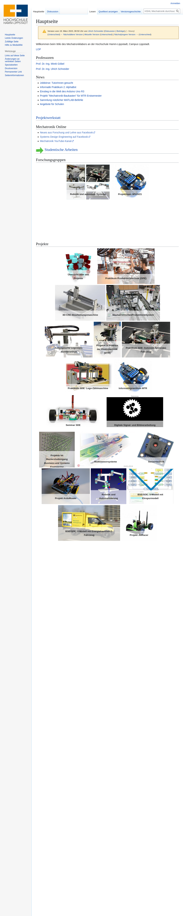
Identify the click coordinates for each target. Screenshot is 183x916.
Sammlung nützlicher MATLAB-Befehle (61, 100)
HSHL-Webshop (49, 835)
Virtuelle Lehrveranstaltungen (58, 586)
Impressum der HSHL (52, 839)
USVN (43, 826)
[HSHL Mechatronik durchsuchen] (162, 11)
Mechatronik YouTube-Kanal (55, 141)
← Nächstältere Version (72, 34)
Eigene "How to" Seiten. (53, 859)
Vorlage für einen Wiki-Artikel (56, 871)
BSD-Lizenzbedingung (53, 889)
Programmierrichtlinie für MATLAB (59, 880)
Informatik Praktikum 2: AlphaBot (58, 87)
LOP (38, 49)
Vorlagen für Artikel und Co (55, 863)
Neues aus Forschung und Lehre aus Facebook (66, 132)
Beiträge (120, 31)
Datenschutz (41, 909)
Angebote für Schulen (52, 104)
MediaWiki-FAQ (48, 867)
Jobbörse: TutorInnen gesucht (56, 82)
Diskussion (110, 31)
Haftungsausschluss (83, 909)
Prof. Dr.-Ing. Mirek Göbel (50, 63)
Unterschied (54, 34)
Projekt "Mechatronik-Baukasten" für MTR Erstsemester (71, 95)
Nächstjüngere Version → (126, 34)
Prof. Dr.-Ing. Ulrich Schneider (52, 68)
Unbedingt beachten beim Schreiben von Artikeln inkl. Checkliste (75, 876)
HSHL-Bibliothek (49, 822)
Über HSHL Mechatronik (60, 909)
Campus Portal (48, 831)
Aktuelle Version (91, 34)
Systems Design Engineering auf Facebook (64, 136)
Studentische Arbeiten (61, 149)
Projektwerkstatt (48, 118)
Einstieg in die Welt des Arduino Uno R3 (62, 91)
